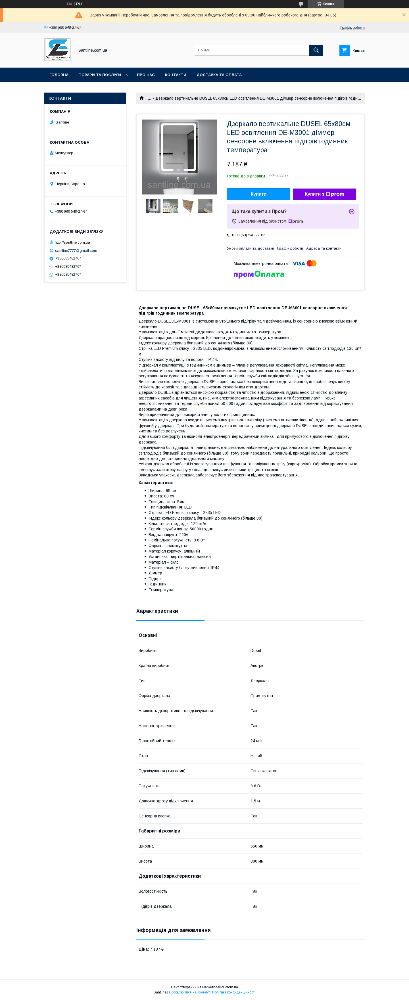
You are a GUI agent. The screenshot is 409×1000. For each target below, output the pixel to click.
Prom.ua (231, 987)
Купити (259, 194)
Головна (58, 75)
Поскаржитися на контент (189, 992)
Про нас (146, 75)
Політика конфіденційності (233, 992)
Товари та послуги (100, 75)
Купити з (324, 194)
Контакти (175, 75)
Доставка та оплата (219, 75)
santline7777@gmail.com (76, 250)
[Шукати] (316, 50)
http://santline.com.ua (72, 242)
